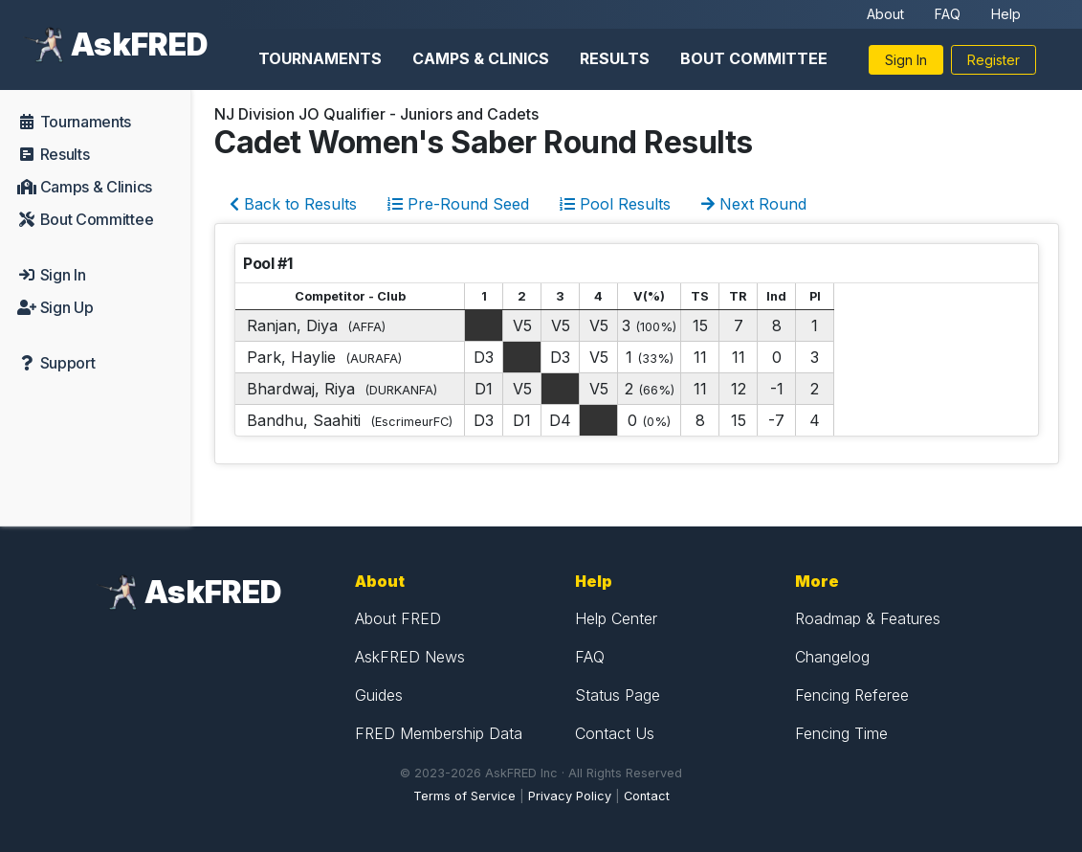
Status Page (617, 695)
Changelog (832, 656)
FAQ (948, 14)
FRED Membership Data (438, 733)
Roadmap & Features (867, 618)
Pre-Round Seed (458, 203)
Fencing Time (841, 733)
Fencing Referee (852, 695)
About (885, 14)
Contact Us (614, 733)
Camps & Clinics (480, 58)
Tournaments (320, 58)
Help (1006, 14)
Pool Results (615, 203)
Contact (647, 796)
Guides (379, 695)
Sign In (906, 60)
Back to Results (293, 203)
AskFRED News (410, 656)
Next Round (753, 203)
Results (615, 58)
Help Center (616, 618)
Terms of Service (464, 796)
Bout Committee (754, 58)
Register (993, 60)
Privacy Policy (569, 796)
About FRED (398, 618)
